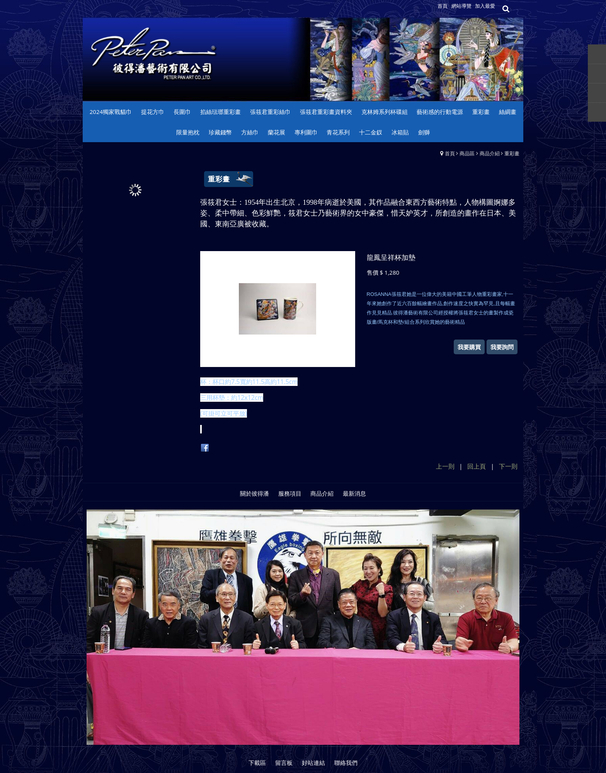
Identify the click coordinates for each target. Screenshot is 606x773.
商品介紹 (490, 153)
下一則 (508, 466)
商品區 (467, 153)
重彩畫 (511, 153)
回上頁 (476, 466)
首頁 (450, 153)
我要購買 (469, 347)
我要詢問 (502, 347)
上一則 (445, 466)
